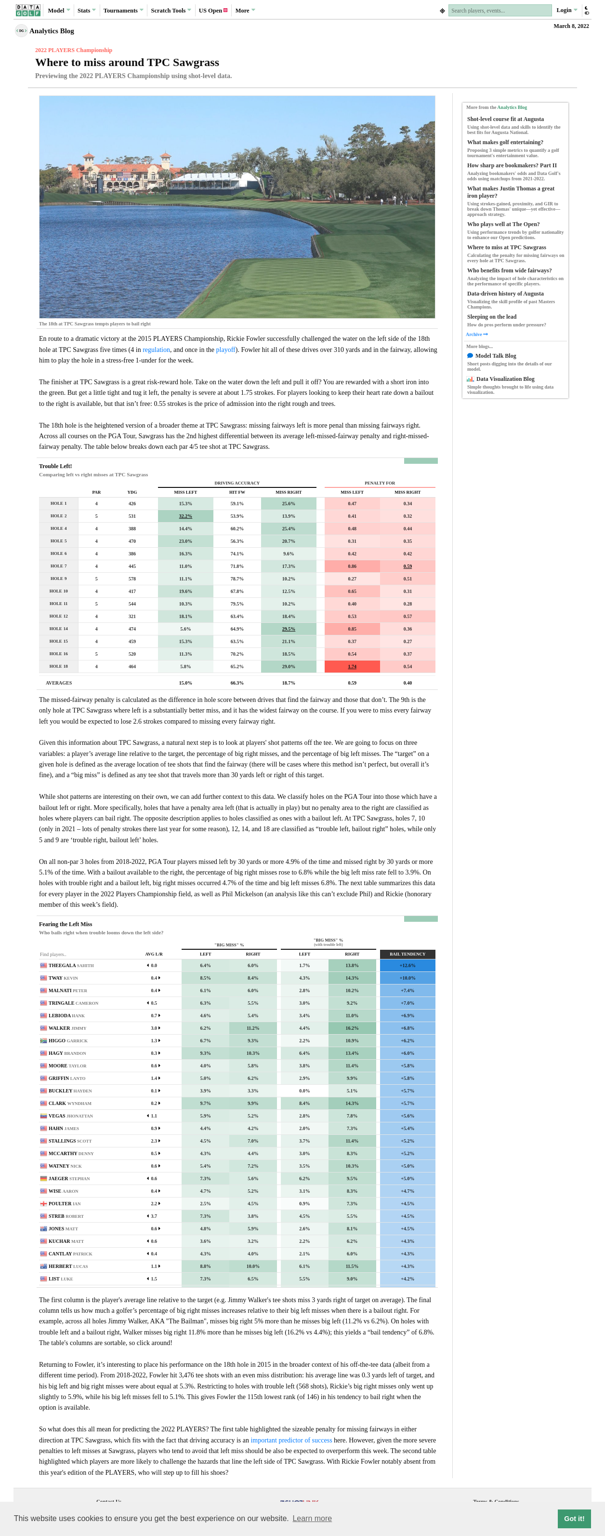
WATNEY (65, 1166)
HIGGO (68, 1040)
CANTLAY (70, 1253)
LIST (61, 1278)
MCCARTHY (71, 1153)
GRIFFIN (67, 1078)
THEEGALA (71, 965)
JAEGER (69, 1178)
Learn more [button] (312, 1518)
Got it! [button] (574, 1519)
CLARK (70, 1103)
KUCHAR (66, 1241)
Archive (477, 334)
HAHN (64, 1128)
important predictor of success (291, 1440)
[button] (586, 10)
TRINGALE (73, 1003)
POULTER (64, 1203)
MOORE (67, 1065)
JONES (63, 1228)
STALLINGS (70, 1141)
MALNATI (68, 990)
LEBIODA (67, 1015)
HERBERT (68, 1266)
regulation (156, 349)
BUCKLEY (70, 1090)
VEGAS (71, 1115)
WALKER (67, 1028)
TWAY (63, 978)
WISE (64, 1191)
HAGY (67, 1053)
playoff (226, 349)
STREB (66, 1216)
